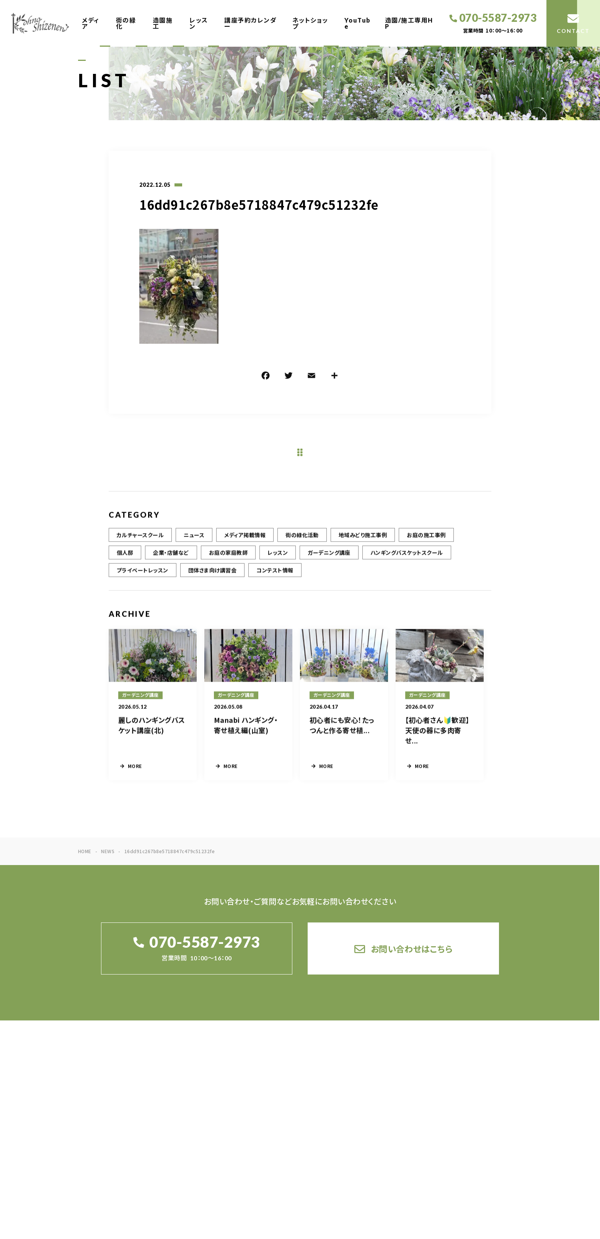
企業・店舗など (171, 558)
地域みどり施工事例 (363, 541)
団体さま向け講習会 (212, 576)
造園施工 (163, 23)
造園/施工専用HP (409, 23)
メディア (90, 23)
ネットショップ (310, 23)
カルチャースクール (140, 541)
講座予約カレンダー (250, 23)
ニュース (194, 541)
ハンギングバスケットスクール (406, 558)
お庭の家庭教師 (228, 558)
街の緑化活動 (302, 541)
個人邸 (125, 558)
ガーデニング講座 (329, 558)
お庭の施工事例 (426, 541)
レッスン (198, 23)
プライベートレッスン (142, 576)
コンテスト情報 (274, 576)
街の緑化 (126, 23)
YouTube (357, 23)
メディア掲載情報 (245, 541)
